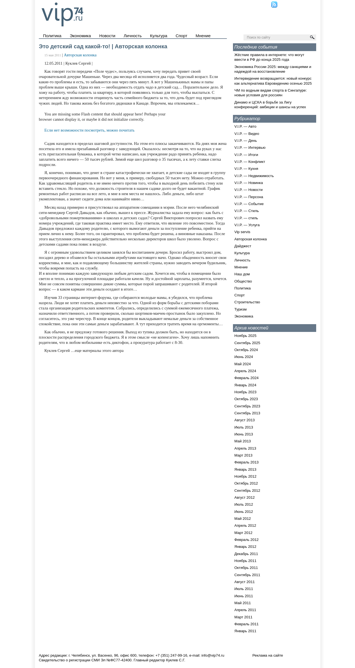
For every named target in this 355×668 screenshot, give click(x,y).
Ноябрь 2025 (245, 336)
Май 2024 (242, 364)
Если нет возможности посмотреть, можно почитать (89, 130)
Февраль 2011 (246, 624)
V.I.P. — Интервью (249, 147)
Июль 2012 (243, 504)
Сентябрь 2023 (247, 406)
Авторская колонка (80, 55)
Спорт (181, 35)
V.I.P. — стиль (246, 218)
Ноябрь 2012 (245, 476)
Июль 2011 (243, 589)
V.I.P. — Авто (245, 126)
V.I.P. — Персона (248, 197)
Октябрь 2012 (246, 483)
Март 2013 (243, 455)
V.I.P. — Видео (246, 134)
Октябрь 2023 (246, 399)
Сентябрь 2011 (247, 575)
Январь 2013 (245, 469)
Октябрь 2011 (246, 568)
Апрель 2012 (245, 525)
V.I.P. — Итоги (246, 155)
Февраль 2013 (246, 462)
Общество (243, 281)
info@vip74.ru (212, 655)
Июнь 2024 (243, 357)
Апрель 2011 (245, 610)
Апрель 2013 (245, 448)
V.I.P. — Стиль (246, 211)
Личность (133, 35)
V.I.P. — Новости (248, 190)
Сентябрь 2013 (247, 413)
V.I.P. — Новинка (248, 183)
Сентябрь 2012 (247, 490)
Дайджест (242, 246)
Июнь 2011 (243, 596)
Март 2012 (243, 533)
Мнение (203, 35)
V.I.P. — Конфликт (249, 162)
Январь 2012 (245, 547)
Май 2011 (242, 603)
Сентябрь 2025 (247, 343)
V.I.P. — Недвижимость (254, 176)
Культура (158, 35)
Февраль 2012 (246, 540)
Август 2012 (244, 497)
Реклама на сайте (267, 655)
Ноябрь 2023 (245, 392)
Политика (52, 35)
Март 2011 (243, 617)
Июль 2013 (243, 427)
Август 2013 (244, 420)
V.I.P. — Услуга (247, 225)
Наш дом (242, 274)
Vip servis (242, 232)
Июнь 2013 (243, 434)
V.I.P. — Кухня (246, 169)
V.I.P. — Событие (249, 204)
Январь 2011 (245, 631)
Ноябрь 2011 (245, 561)
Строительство (247, 302)
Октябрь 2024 (246, 350)
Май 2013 (242, 441)
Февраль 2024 (246, 378)
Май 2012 (242, 518)
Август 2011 (244, 582)
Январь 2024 (245, 385)
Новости (107, 35)
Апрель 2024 (245, 371)
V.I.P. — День (245, 140)
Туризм (240, 309)
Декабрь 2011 (246, 554)
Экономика (80, 35)
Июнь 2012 (243, 512)
